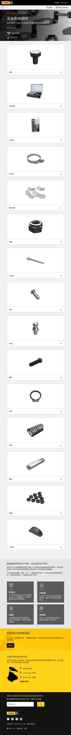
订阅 (41, 704)
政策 (25, 728)
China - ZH (11, 728)
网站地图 (19, 728)
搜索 (49, 7)
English (57, 3)
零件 (14, 13)
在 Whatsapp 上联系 (29, 683)
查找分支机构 (62, 7)
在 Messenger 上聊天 (29, 688)
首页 (8, 13)
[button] (64, 2)
